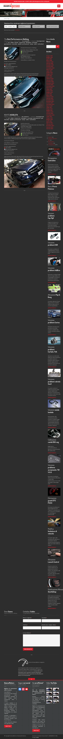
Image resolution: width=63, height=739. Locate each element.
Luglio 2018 (49, 89)
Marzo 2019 (49, 77)
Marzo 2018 (49, 95)
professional (25, 44)
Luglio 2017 (49, 107)
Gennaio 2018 (49, 98)
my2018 (11, 119)
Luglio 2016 (49, 116)
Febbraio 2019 (49, 78)
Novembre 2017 (50, 101)
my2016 (19, 44)
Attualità (50, 137)
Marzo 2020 (49, 60)
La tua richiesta (27, 633)
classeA (16, 42)
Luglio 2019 (49, 71)
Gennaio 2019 (49, 80)
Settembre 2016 (50, 115)
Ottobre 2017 (49, 103)
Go (57, 46)
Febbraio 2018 (49, 96)
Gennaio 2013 (49, 128)
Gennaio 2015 (49, 124)
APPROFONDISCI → (52, 174)
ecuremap (34, 42)
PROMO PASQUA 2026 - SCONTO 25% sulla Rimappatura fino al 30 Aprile (31, 1)
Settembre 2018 (50, 86)
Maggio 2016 (49, 119)
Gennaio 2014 (49, 127)
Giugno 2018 (49, 90)
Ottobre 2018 (49, 84)
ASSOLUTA (11, 115)
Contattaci (17, 30)
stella (35, 44)
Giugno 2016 (49, 118)
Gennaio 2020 (49, 63)
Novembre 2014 (50, 125)
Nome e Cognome (27, 617)
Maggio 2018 (49, 92)
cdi (9, 42)
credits (37, 737)
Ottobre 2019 (49, 66)
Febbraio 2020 (49, 62)
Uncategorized (40, 41)
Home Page (6, 18)
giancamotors (7, 44)
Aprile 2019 (49, 75)
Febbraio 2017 (49, 112)
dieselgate (28, 42)
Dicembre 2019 (50, 65)
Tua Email (44, 617)
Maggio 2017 (49, 110)
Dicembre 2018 (50, 81)
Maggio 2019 (49, 74)
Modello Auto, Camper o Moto (49, 625)
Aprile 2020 (49, 59)
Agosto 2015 (49, 122)
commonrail (22, 42)
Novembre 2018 (50, 83)
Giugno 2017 (49, 109)
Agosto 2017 (49, 106)
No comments (25, 41)
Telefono (25, 625)
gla (42, 118)
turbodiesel (41, 44)
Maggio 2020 (49, 57)
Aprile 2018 (49, 93)
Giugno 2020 (49, 56)
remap (31, 44)
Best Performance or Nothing (16, 39)
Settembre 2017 (50, 104)
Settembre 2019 (50, 68)
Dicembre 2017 (50, 100)
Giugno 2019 (49, 72)
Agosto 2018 (49, 87)
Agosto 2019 (49, 69)
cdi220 (11, 42)
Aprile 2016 (49, 121)
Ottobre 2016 (49, 113)
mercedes (14, 44)
